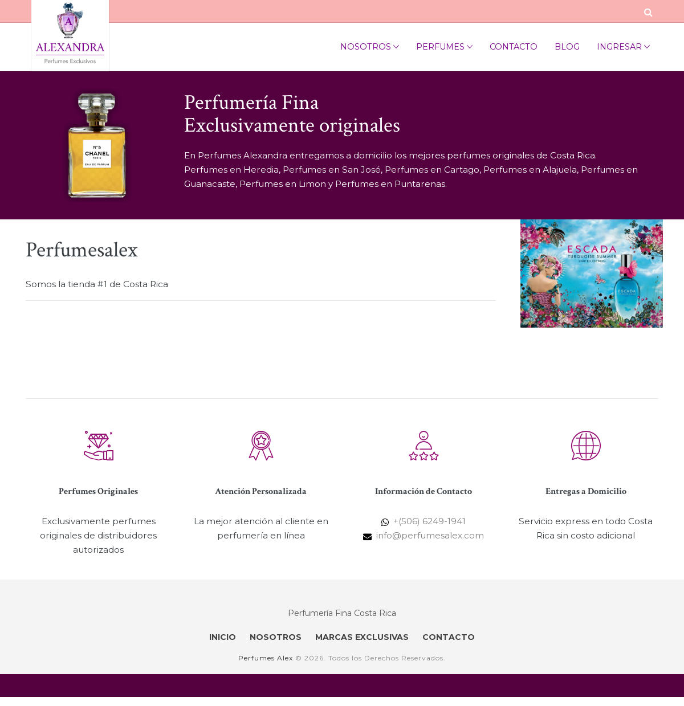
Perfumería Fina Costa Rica (342, 613)
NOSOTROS (276, 637)
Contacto (514, 47)
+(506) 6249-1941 (429, 521)
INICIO (222, 637)
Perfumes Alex (265, 658)
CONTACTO (448, 637)
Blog (567, 47)
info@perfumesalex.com (430, 535)
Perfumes (444, 47)
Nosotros (369, 47)
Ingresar (623, 47)
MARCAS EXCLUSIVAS (362, 637)
